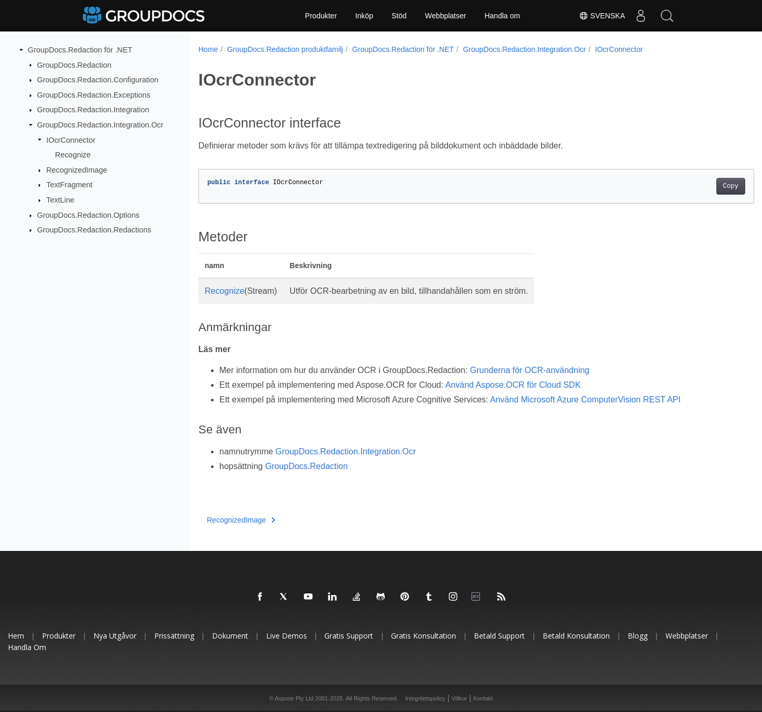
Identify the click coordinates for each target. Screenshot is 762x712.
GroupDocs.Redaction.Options (88, 215)
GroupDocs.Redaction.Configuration (97, 80)
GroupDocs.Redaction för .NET (80, 50)
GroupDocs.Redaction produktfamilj (285, 49)
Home (208, 49)
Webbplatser (445, 16)
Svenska (602, 15)
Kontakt (483, 698)
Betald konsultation (576, 636)
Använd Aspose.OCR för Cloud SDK (512, 384)
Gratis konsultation (423, 636)
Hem (16, 636)
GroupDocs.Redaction (74, 64)
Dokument (230, 636)
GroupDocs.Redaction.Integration (93, 109)
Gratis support (348, 636)
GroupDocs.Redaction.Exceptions (94, 95)
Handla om (502, 16)
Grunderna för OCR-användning (530, 370)
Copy (692, 186)
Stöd (399, 16)
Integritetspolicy (425, 698)
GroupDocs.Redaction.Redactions (94, 230)
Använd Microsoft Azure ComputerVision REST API (585, 399)
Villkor (459, 698)
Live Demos (286, 636)
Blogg (638, 636)
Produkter (321, 16)
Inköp (364, 16)
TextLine (60, 200)
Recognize (73, 155)
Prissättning (174, 636)
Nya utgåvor (114, 636)
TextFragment (69, 184)
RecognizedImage (76, 170)
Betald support (499, 636)
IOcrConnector (71, 139)
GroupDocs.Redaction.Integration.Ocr (100, 125)
